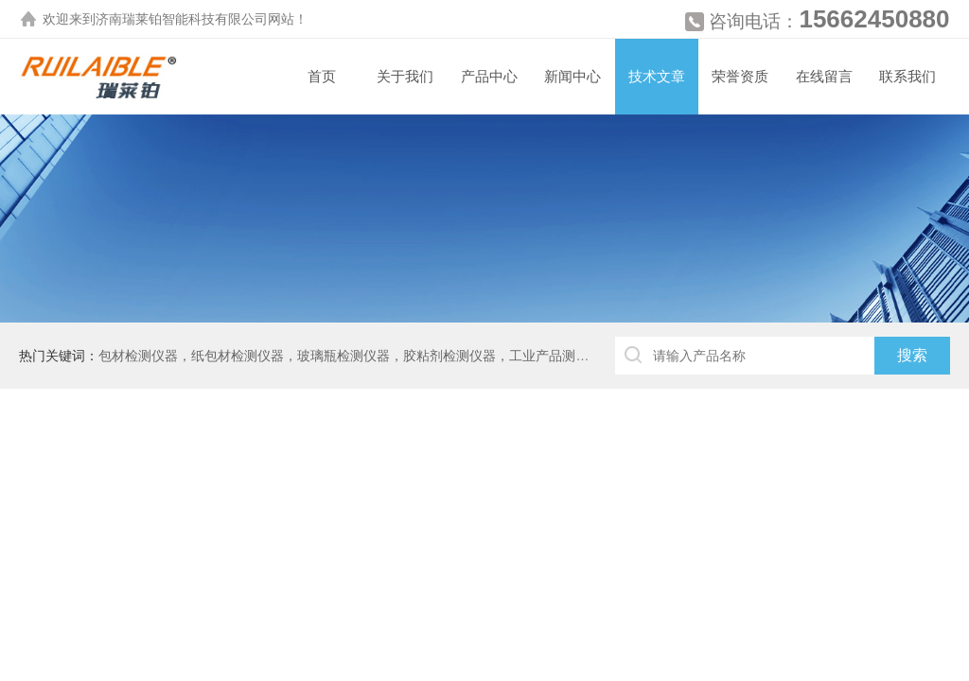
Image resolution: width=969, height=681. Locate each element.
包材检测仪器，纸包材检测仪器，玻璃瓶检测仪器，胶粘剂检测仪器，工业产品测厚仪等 (356, 355)
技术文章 (656, 76)
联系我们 (907, 76)
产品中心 (489, 76)
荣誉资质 (740, 76)
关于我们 (405, 76)
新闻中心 (572, 76)
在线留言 (824, 76)
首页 (322, 76)
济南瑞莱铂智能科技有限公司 (182, 18)
